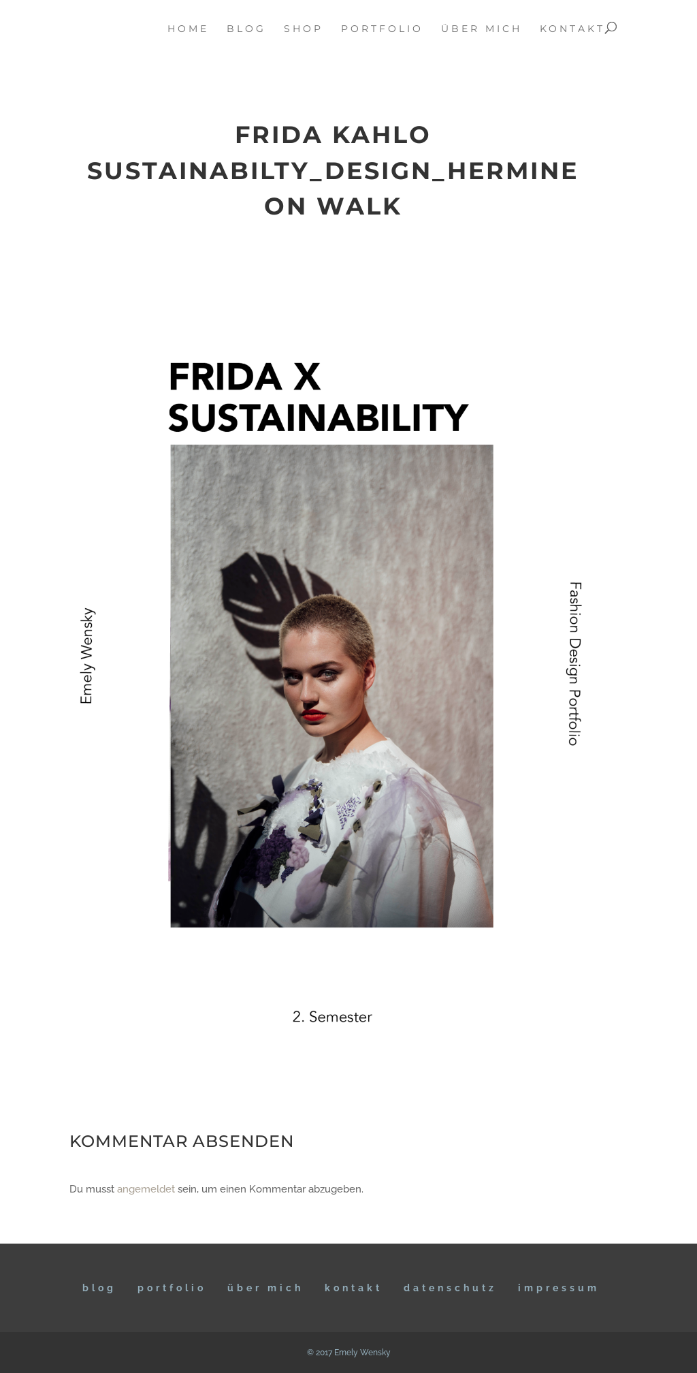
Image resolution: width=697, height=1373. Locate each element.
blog (246, 29)
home (188, 29)
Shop (303, 29)
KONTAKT (354, 1287)
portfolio (382, 29)
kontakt (572, 29)
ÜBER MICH (265, 1287)
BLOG (99, 1287)
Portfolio (171, 1287)
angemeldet (146, 1189)
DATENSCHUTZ (450, 1287)
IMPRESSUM (559, 1287)
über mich (481, 29)
